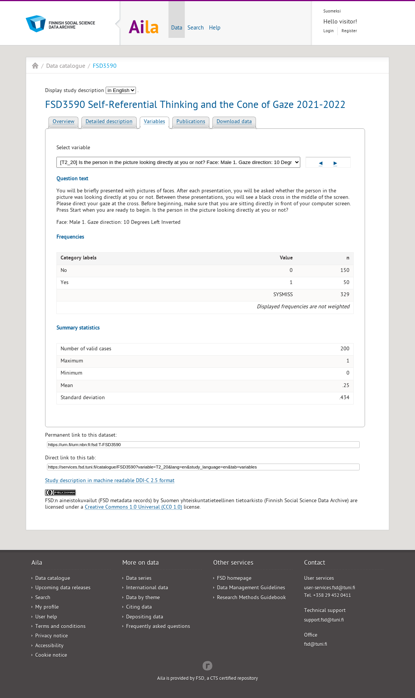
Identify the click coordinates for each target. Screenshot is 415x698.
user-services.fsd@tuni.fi (329, 588)
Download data (234, 122)
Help (214, 28)
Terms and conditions (60, 627)
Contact (314, 563)
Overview (63, 122)
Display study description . (92, 91)
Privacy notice (51, 636)
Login (328, 31)
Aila (35, 65)
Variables (154, 122)
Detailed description (109, 122)
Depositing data (144, 617)
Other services (233, 563)
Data (176, 28)
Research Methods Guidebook (251, 598)
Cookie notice (51, 656)
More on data (140, 563)
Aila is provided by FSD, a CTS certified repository (207, 679)
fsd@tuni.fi (315, 645)
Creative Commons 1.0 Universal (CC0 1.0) (133, 507)
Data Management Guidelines (251, 588)
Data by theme (143, 598)
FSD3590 (105, 66)
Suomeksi (332, 11)
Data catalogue (65, 66)
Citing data (139, 607)
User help (46, 617)
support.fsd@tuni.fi (324, 620)
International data (147, 588)
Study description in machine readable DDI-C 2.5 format (110, 481)
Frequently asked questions (158, 627)
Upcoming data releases (62, 588)
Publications (190, 122)
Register (349, 31)
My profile (47, 607)
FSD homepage (234, 579)
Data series (138, 579)
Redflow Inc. (207, 665)
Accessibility (49, 646)
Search (195, 28)
